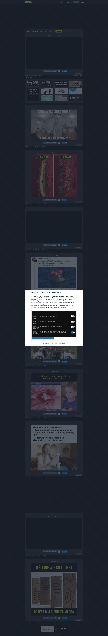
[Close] (80, 292)
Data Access (54, 343)
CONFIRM (43, 338)
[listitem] (54, 313)
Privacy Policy (62, 343)
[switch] (73, 316)
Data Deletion (45, 343)
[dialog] (54, 318)
